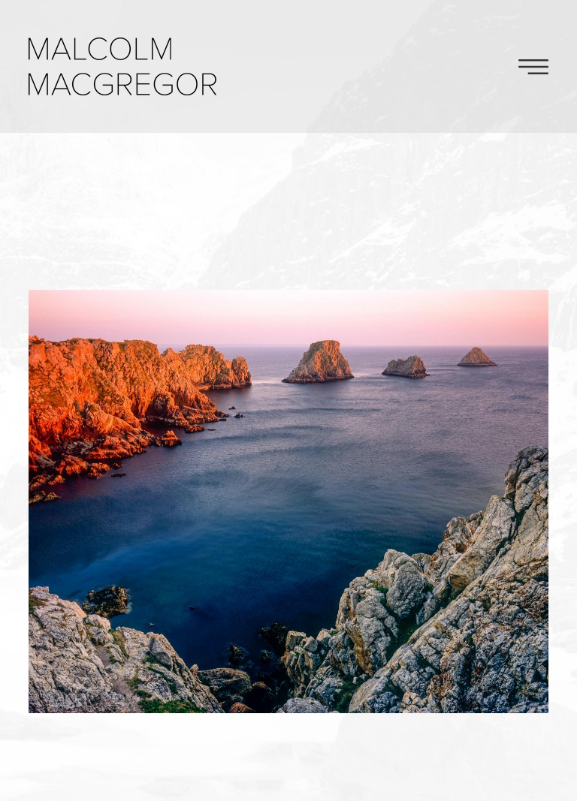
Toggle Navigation (533, 67)
